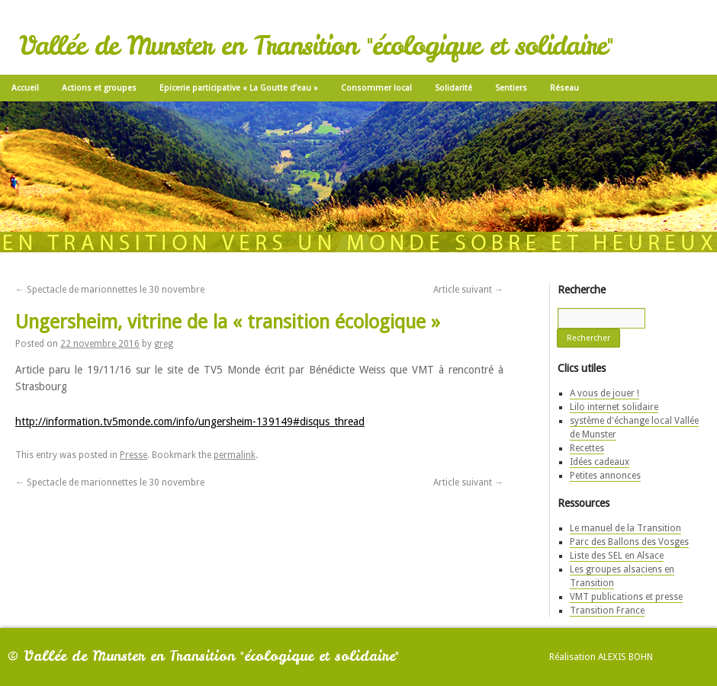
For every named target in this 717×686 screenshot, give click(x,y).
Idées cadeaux (599, 462)
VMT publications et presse (626, 596)
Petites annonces (605, 475)
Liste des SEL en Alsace (617, 555)
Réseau (564, 88)
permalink (235, 455)
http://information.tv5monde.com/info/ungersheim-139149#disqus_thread (190, 421)
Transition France (607, 610)
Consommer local (376, 88)
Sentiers (511, 88)
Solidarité (453, 88)
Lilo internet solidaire (614, 407)
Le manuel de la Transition (625, 528)
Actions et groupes (99, 88)
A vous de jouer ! (604, 393)
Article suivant (468, 289)
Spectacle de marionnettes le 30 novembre (109, 289)
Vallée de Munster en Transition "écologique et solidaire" (316, 45)
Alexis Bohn (625, 657)
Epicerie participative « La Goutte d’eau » (238, 88)
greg (163, 343)
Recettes (587, 448)
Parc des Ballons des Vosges (629, 542)
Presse (133, 455)
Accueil (25, 88)
